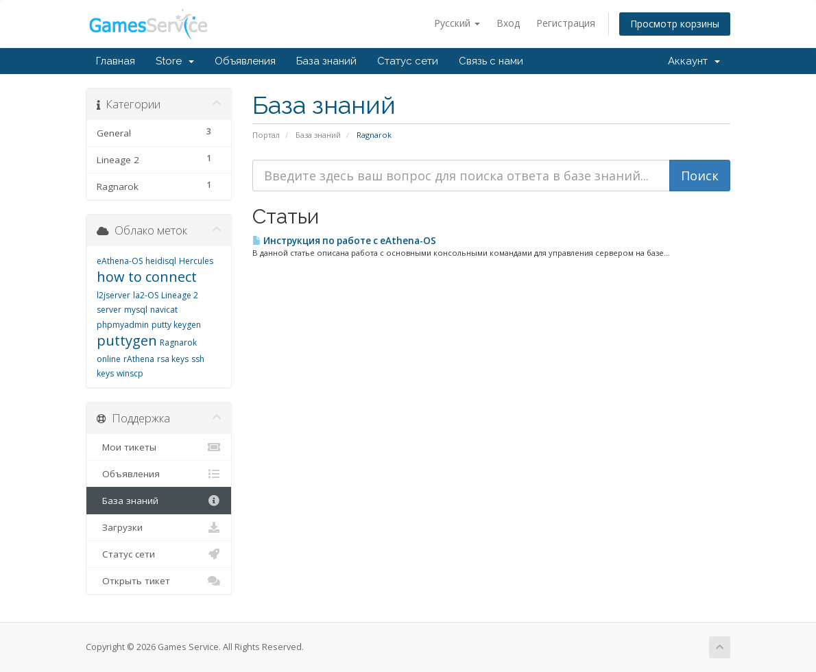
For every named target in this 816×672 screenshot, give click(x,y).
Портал (266, 135)
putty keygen (176, 325)
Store (175, 61)
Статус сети (407, 61)
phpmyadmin (123, 325)
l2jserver (113, 295)
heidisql (160, 261)
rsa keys (173, 359)
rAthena (138, 359)
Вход (508, 22)
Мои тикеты (159, 447)
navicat (164, 309)
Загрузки (159, 527)
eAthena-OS (120, 261)
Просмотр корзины (674, 23)
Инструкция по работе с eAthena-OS (344, 241)
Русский (457, 22)
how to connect (147, 276)
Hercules (196, 261)
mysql (135, 309)
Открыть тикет (159, 581)
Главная (115, 61)
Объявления (245, 61)
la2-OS (145, 295)
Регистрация (565, 22)
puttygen (127, 340)
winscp (130, 373)
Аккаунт (694, 61)
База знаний (326, 61)
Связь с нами (491, 61)
